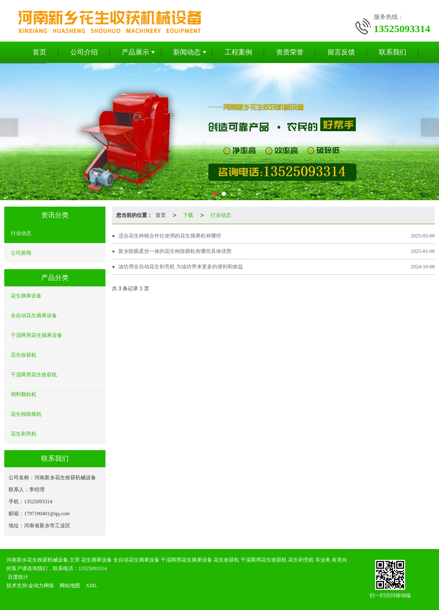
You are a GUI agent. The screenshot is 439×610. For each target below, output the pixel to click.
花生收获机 (23, 355)
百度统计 (18, 577)
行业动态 (21, 233)
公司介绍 (84, 52)
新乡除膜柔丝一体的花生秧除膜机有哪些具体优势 (175, 251)
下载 (188, 215)
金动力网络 (41, 586)
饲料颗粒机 (23, 394)
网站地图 (70, 586)
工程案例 (238, 52)
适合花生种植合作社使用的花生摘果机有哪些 (169, 236)
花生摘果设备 (26, 296)
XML (91, 586)
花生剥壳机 (23, 434)
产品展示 (135, 52)
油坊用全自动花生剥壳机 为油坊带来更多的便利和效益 (180, 267)
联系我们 (392, 52)
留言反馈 (341, 52)
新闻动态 (187, 52)
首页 (39, 52)
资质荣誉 (290, 52)
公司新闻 (21, 253)
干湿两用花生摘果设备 (36, 335)
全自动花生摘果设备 (34, 316)
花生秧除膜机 (26, 414)
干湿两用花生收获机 (34, 375)
